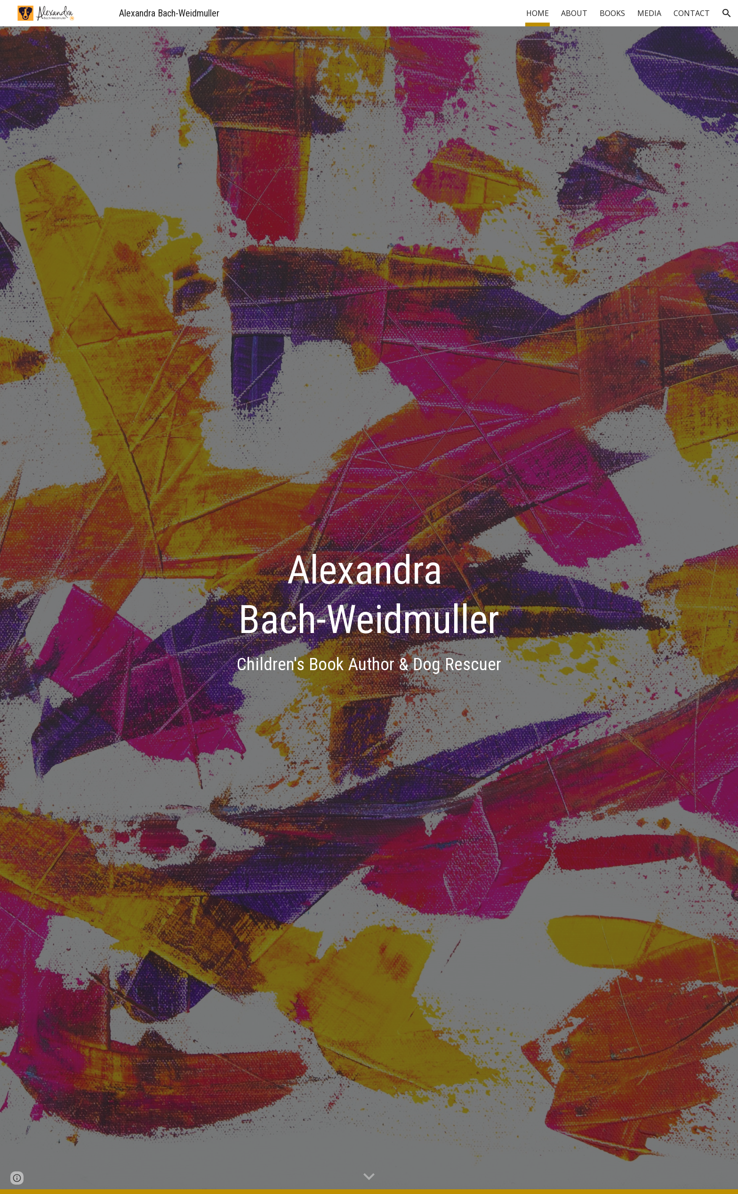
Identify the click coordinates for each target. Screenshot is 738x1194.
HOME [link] (537, 13)
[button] (726, 13)
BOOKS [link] (612, 13)
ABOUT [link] (574, 13)
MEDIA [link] (649, 13)
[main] (369, 610)
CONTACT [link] (692, 13)
